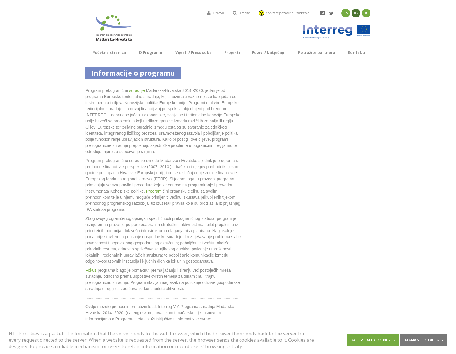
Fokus (91, 270)
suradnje (137, 90)
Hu (366, 12)
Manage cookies (422, 340)
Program (154, 191)
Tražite (241, 13)
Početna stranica (109, 52)
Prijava (215, 13)
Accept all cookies (371, 340)
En (345, 12)
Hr (356, 12)
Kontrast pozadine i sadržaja (284, 13)
